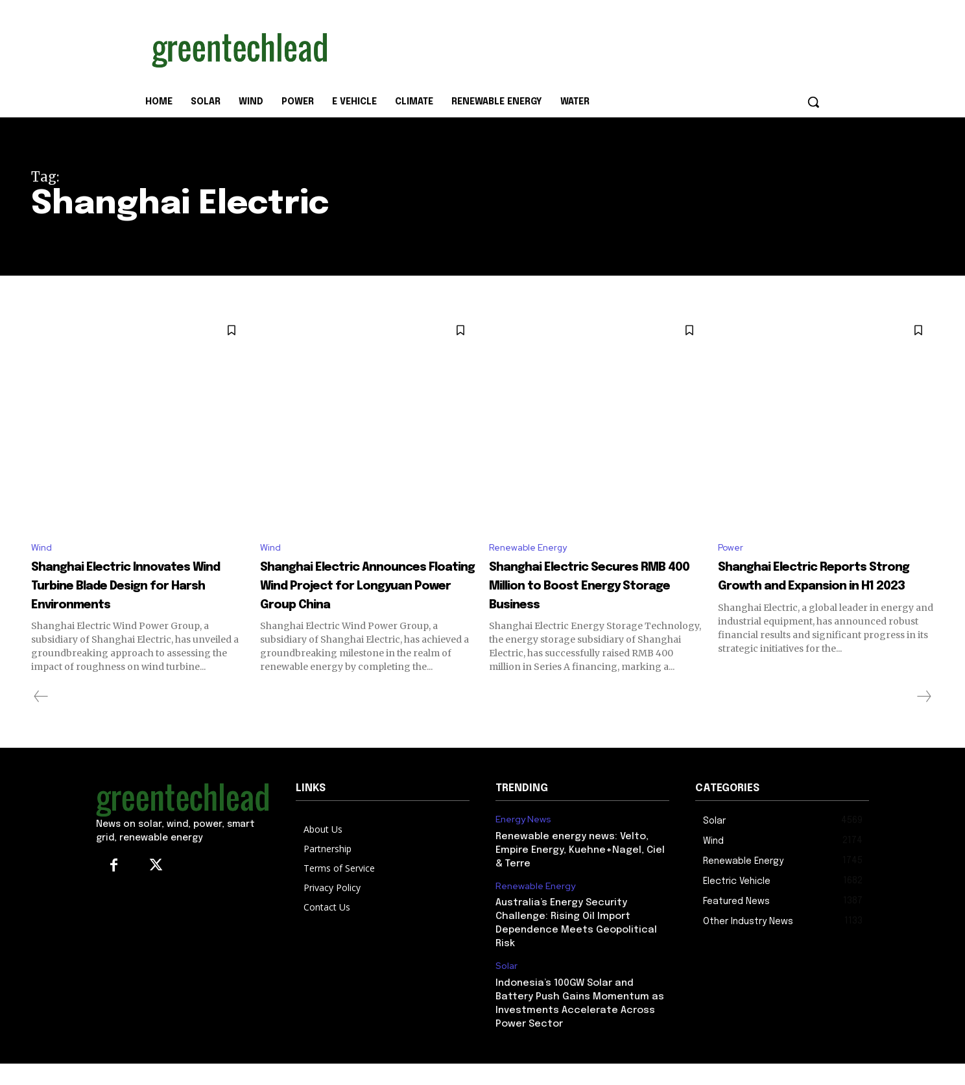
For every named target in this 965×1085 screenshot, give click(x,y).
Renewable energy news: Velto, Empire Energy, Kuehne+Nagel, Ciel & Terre (580, 871)
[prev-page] (41, 718)
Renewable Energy (533, 549)
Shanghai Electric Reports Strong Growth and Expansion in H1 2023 (825, 587)
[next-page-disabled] (923, 718)
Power (732, 549)
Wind (42, 549)
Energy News (523, 840)
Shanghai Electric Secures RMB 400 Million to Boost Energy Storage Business (596, 587)
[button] (813, 101)
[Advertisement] (580, 47)
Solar (506, 987)
